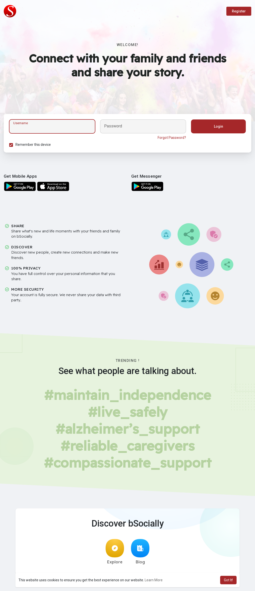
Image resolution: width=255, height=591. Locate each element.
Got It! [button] (228, 580)
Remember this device (34, 145)
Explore (115, 553)
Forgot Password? (171, 138)
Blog (140, 553)
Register (239, 11)
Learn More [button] (154, 580)
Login (217, 127)
